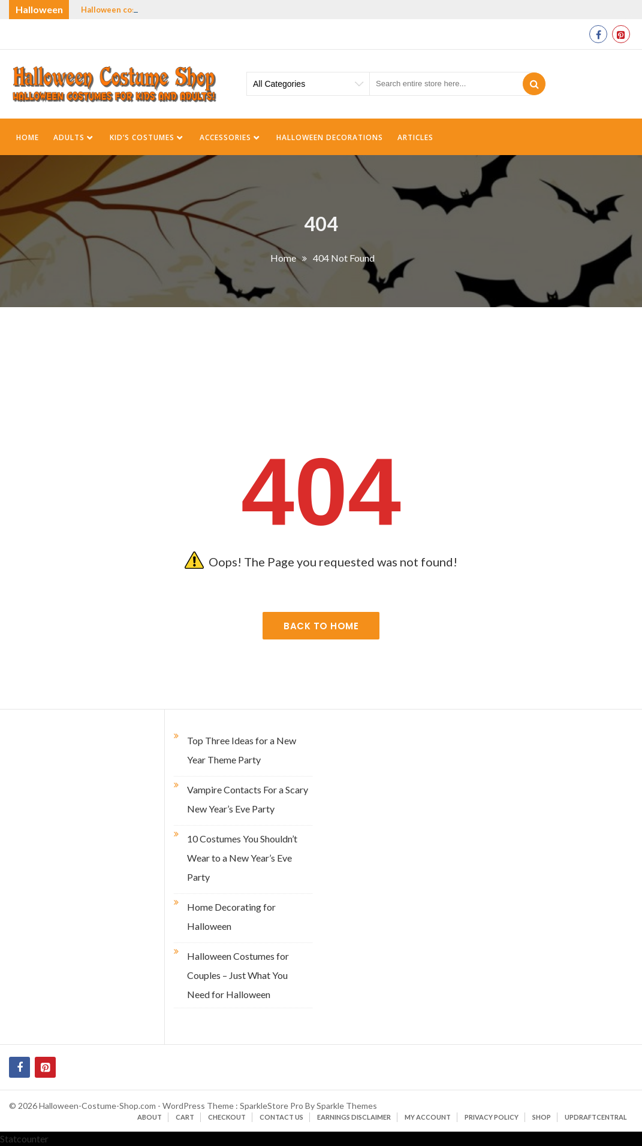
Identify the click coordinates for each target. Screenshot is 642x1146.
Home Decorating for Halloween (231, 916)
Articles (415, 137)
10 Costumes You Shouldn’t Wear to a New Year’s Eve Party (242, 858)
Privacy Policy (492, 1117)
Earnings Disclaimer (354, 1117)
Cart (185, 1117)
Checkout (227, 1117)
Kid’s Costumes (142, 137)
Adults (69, 137)
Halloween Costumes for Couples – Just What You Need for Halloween (238, 975)
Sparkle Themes (347, 1105)
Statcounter (24, 1138)
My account (428, 1117)
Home (27, 137)
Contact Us (281, 1117)
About (149, 1117)
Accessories (225, 137)
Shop (541, 1117)
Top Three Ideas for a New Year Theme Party (241, 750)
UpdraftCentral (596, 1117)
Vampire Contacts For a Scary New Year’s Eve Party (247, 799)
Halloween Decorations (329, 137)
